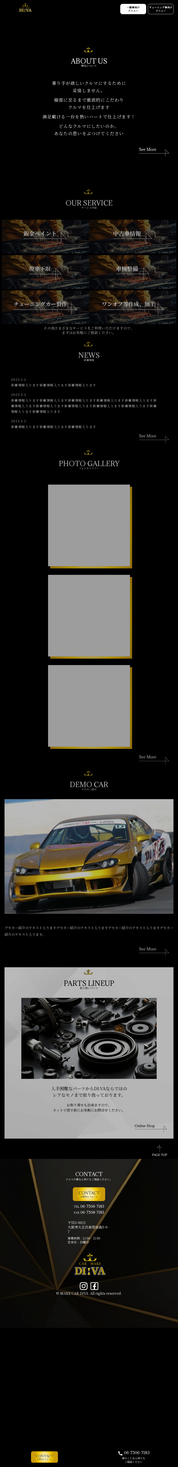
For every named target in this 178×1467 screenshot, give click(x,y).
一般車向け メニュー (122, 10)
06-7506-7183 (134, 1453)
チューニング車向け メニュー (157, 10)
